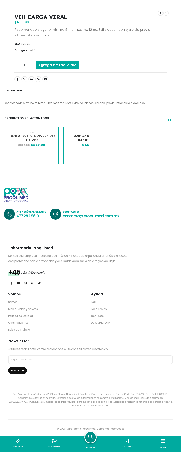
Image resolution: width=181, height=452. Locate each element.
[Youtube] (18, 283)
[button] (169, 120)
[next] (166, 13)
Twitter (24, 79)
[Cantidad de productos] (24, 64)
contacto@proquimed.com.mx (91, 216)
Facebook (17, 79)
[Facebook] (11, 283)
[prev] (160, 13)
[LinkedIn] (32, 283)
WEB (32, 50)
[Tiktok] (39, 283)
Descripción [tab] (13, 90)
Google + (38, 79)
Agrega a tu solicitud (57, 65)
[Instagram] (25, 283)
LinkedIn (31, 79)
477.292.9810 (27, 216)
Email (45, 79)
